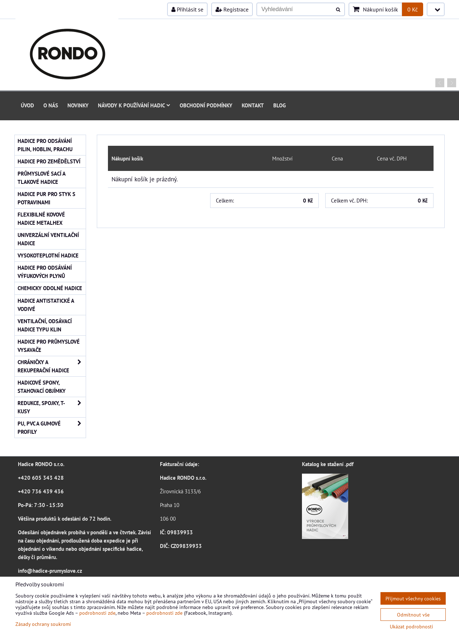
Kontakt (253, 105)
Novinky (78, 105)
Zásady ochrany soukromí (43, 623)
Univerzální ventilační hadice (48, 239)
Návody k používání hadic (134, 105)
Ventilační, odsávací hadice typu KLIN (45, 325)
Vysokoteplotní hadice (48, 255)
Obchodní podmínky (206, 105)
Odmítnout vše (413, 614)
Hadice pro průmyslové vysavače (49, 345)
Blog (279, 105)
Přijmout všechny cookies (413, 598)
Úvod (27, 105)
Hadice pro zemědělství (49, 161)
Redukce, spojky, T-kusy (52, 407)
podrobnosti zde (97, 612)
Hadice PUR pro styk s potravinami (46, 198)
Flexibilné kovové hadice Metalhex (41, 218)
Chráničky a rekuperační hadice (52, 366)
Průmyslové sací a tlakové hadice (42, 177)
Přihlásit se (187, 9)
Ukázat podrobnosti (411, 626)
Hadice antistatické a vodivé (46, 304)
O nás (50, 105)
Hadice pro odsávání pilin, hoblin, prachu (45, 145)
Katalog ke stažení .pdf (328, 464)
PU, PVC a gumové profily (52, 428)
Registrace (232, 9)
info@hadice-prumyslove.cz (50, 570)
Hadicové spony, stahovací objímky (42, 386)
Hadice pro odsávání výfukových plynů (45, 271)
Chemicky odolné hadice (50, 288)
